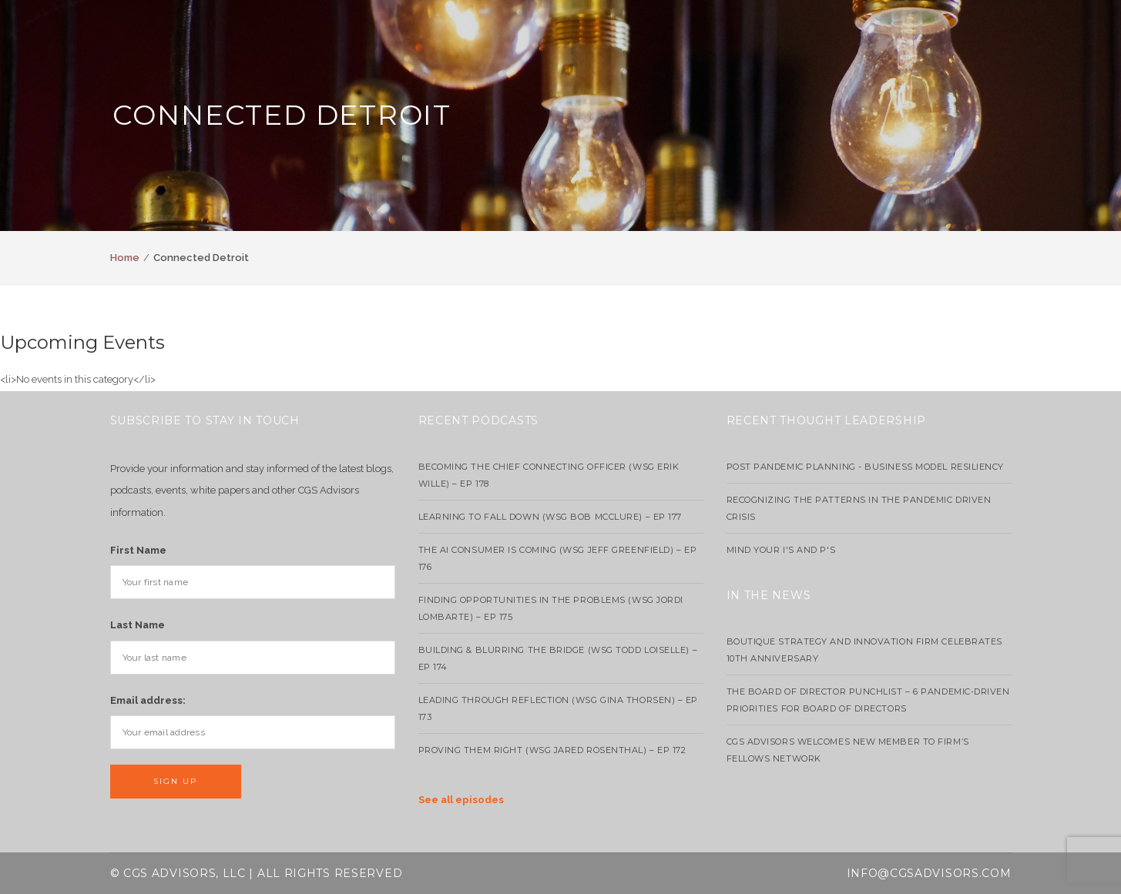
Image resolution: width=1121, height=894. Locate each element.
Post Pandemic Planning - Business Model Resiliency (866, 466)
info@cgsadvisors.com (929, 873)
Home (124, 257)
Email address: (148, 700)
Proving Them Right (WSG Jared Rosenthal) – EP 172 (552, 750)
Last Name (137, 625)
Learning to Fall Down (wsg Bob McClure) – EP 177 (550, 516)
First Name (138, 550)
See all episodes (461, 799)
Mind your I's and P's (781, 549)
